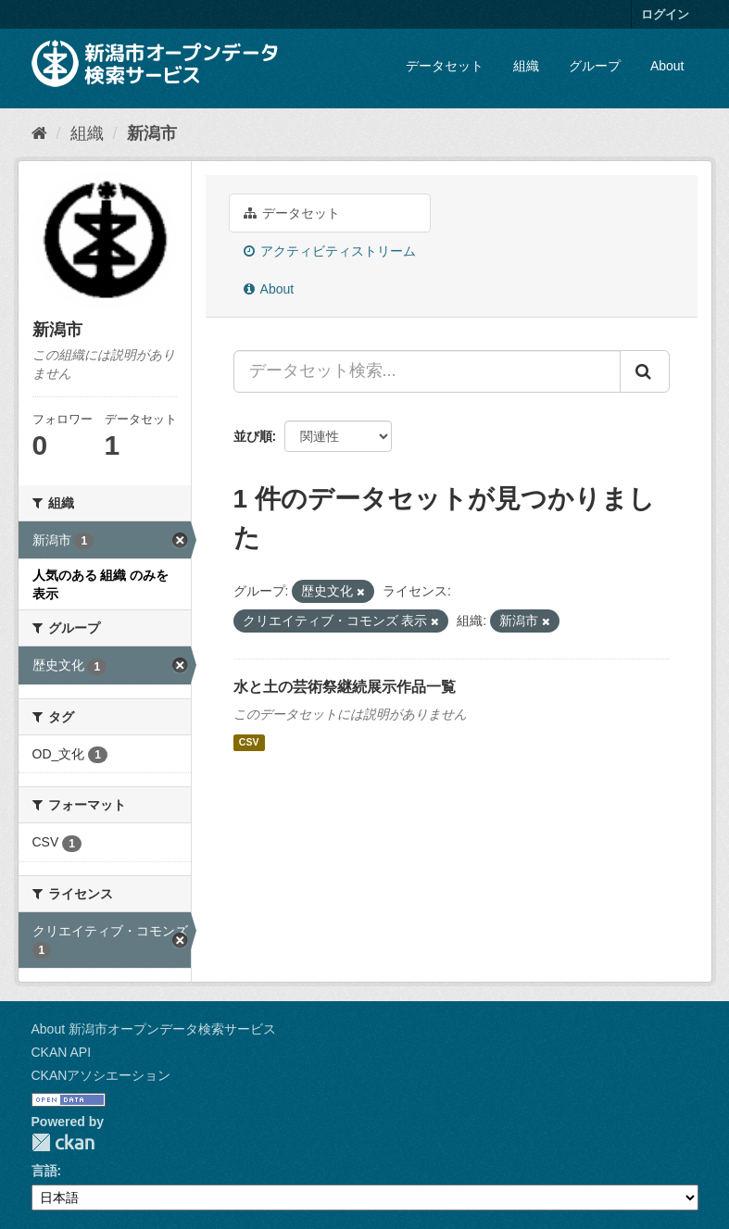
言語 (44, 1170)
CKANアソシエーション (101, 1075)
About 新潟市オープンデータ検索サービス (153, 1029)
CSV (249, 742)
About (667, 65)
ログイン (665, 14)
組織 (526, 65)
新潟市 (152, 133)
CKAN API (61, 1052)
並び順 (252, 436)
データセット (445, 65)
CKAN (62, 1142)
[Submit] (645, 371)
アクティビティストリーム (330, 251)
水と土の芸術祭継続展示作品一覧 (344, 687)
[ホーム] (39, 133)
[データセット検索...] (427, 371)
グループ (595, 65)
